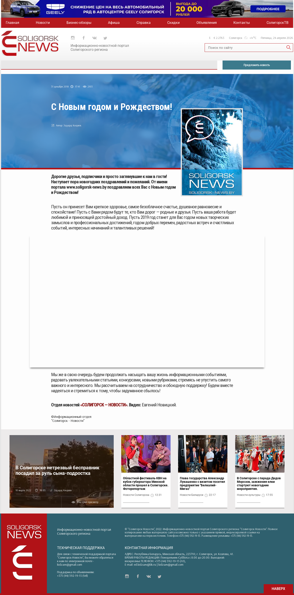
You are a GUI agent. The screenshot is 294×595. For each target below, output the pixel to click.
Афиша (114, 23)
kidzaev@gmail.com (69, 565)
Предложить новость (257, 65)
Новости (43, 23)
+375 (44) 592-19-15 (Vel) (72, 576)
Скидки (173, 23)
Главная (12, 23)
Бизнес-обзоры (79, 23)
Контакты (241, 23)
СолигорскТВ (277, 23)
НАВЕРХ (278, 589)
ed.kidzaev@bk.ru (145, 565)
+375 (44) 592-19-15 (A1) (170, 561)
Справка (143, 23)
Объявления (206, 23)
